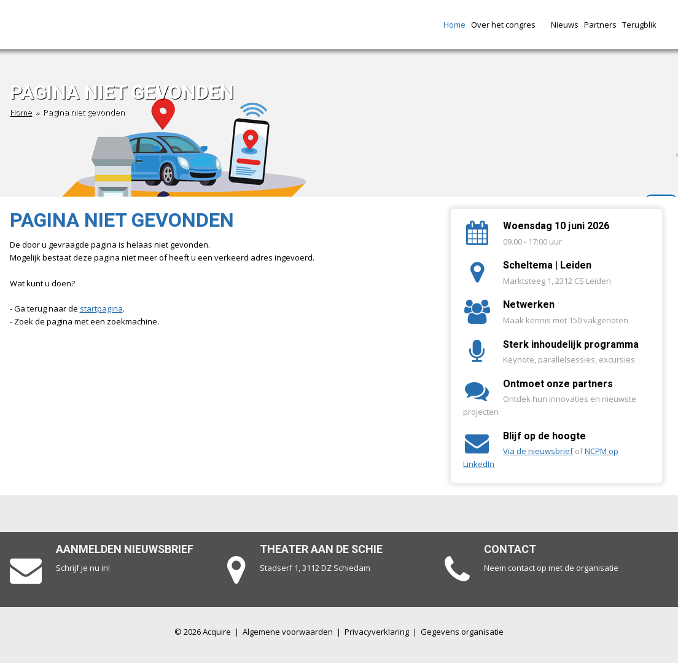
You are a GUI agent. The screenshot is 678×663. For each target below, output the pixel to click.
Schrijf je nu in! (83, 567)
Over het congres (508, 24)
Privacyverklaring (377, 631)
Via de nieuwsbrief (538, 451)
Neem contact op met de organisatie (551, 567)
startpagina (101, 308)
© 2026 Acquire (202, 631)
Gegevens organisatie (462, 631)
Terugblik (644, 24)
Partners (600, 24)
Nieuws (565, 24)
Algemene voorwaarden (288, 631)
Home (454, 24)
